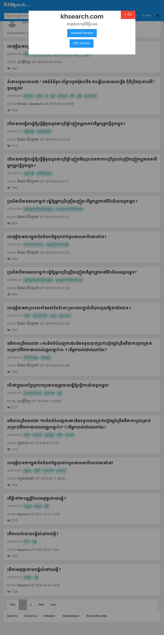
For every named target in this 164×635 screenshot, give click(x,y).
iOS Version (81, 43)
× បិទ (128, 15)
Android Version (82, 33)
